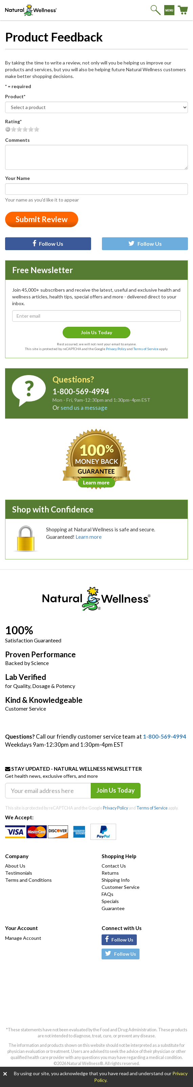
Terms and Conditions (28, 880)
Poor (13, 129)
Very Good (31, 129)
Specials (110, 901)
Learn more (89, 537)
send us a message (84, 407)
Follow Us (48, 243)
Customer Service (121, 887)
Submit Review (42, 219)
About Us (15, 866)
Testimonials (18, 873)
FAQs (107, 894)
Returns (110, 873)
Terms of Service (145, 349)
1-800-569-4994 (164, 736)
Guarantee (113, 908)
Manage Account (23, 938)
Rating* (13, 121)
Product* (15, 96)
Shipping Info (116, 880)
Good (25, 129)
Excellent (36, 129)
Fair (19, 129)
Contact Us (114, 866)
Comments (17, 140)
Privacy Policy (116, 349)
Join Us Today (96, 332)
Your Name (17, 178)
